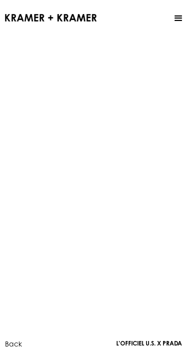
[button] (179, 18)
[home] (51, 17)
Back (13, 344)
